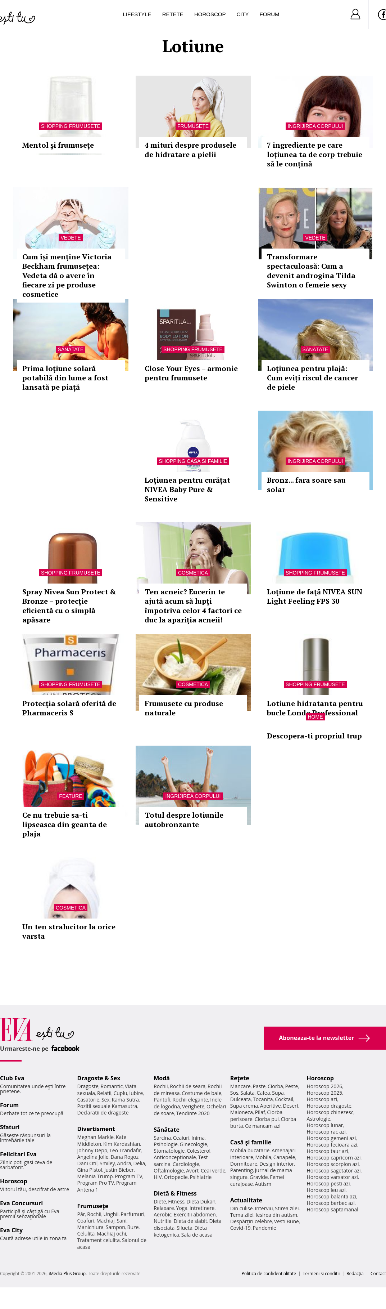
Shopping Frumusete (70, 126)
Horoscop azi (321, 1099)
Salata (247, 1092)
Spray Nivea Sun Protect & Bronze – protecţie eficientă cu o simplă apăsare (69, 606)
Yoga (181, 1208)
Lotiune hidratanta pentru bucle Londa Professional (315, 708)
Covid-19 (240, 1227)
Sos (234, 1092)
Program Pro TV (95, 1182)
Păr (81, 1214)
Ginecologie (193, 1144)
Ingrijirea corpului (315, 126)
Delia (139, 1163)
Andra (124, 1163)
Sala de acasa (197, 1234)
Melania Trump (95, 1176)
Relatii (104, 1093)
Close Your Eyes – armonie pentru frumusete (191, 373)
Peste (291, 1086)
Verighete (193, 1106)
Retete (172, 14)
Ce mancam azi (263, 1125)
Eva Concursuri (21, 1203)
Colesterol (198, 1150)
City (242, 14)
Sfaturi (9, 1127)
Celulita (86, 1233)
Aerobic (163, 1214)
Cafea (263, 1092)
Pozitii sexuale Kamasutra (107, 1106)
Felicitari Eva (18, 1154)
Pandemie (264, 1227)
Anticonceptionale (175, 1157)
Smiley (107, 1163)
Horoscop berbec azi (330, 1202)
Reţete (239, 1078)
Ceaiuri (181, 1137)
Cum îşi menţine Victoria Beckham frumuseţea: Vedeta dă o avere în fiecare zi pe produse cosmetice (67, 275)
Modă (162, 1078)
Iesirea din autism (277, 1214)
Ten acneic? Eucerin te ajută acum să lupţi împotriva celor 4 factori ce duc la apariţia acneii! (193, 606)
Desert (290, 1105)
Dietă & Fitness (175, 1193)
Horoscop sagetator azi (333, 1170)
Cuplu (120, 1093)
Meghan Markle (95, 1137)
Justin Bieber (119, 1169)
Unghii (110, 1214)
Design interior (276, 1163)
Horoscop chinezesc (329, 1112)
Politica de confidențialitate (269, 1273)
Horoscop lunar (324, 1125)
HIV (158, 1177)
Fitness (176, 1201)
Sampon (115, 1227)
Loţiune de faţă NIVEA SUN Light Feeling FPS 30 (314, 596)
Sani (122, 1220)
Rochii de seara (187, 1086)
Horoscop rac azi (326, 1131)
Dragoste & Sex (99, 1078)
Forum (270, 14)
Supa (278, 1092)
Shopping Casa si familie (193, 461)
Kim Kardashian (121, 1143)
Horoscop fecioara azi (331, 1144)
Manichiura (90, 1227)
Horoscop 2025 (324, 1092)
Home (315, 717)
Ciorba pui (267, 1119)
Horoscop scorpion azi (332, 1164)
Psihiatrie (201, 1177)
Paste (259, 1086)
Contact (378, 1273)
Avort (192, 1170)
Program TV (128, 1176)
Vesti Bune (286, 1221)
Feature (70, 796)
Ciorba (275, 1086)
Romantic (112, 1086)
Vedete (70, 238)
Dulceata (240, 1099)
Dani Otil (87, 1163)
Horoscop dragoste (328, 1105)
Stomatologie (169, 1150)
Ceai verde (213, 1170)
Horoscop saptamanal (332, 1209)
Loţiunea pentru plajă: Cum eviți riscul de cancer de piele (312, 377)
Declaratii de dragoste (103, 1112)
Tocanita (263, 1099)
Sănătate (71, 349)
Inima (198, 1137)
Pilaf (260, 1112)
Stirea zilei (287, 1208)
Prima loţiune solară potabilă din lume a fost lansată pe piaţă (65, 377)
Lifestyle (137, 14)
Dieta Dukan (201, 1201)
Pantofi (162, 1099)
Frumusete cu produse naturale (184, 708)
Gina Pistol (89, 1169)
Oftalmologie (169, 1170)
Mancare (240, 1086)
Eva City (11, 1230)
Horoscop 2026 (324, 1086)
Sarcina (162, 1137)
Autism (263, 1183)
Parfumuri (132, 1214)
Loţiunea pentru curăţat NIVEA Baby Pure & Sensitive (187, 489)
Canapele (284, 1157)
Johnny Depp (92, 1150)
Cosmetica (193, 573)
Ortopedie (176, 1177)
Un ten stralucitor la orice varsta (68, 931)
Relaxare (164, 1208)
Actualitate (246, 1200)
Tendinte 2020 (192, 1113)
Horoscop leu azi (325, 1190)
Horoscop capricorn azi (333, 1157)
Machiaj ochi (111, 1233)
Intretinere (202, 1208)
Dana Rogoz (124, 1156)
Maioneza (241, 1112)
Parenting (241, 1170)
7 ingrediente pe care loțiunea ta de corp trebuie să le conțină (314, 154)
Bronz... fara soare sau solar (306, 484)
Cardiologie (186, 1164)
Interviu (264, 1208)
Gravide (259, 1177)
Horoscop (210, 14)
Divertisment (96, 1129)
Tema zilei (242, 1214)
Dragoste (88, 1086)
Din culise (241, 1208)
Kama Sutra (125, 1099)
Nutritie (163, 1221)
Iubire (136, 1093)
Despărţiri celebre (251, 1221)
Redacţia (355, 1273)
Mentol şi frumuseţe (58, 145)
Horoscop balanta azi (331, 1196)
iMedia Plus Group (67, 1273)
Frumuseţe (193, 126)
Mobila (263, 1157)
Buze (132, 1227)
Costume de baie (201, 1093)
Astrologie (318, 1118)
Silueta (184, 1227)
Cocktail (284, 1099)
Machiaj (105, 1220)
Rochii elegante (190, 1099)
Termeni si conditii (321, 1273)
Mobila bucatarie (250, 1150)
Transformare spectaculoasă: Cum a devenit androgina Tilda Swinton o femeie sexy (311, 271)
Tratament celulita (98, 1240)
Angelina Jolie (93, 1156)
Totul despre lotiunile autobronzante (184, 819)
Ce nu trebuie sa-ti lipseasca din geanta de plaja (64, 824)
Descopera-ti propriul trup (314, 736)
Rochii (94, 1214)
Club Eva (12, 1078)
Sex (105, 1099)
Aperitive (270, 1105)
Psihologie (166, 1144)
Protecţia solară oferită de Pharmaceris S (69, 708)
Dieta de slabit (190, 1221)
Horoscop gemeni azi (331, 1138)
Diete (160, 1201)
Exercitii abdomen (195, 1214)
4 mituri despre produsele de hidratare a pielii (190, 149)
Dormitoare (244, 1163)
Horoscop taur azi (327, 1151)
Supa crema (244, 1105)
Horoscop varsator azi (332, 1177)
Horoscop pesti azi (328, 1183)
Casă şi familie (250, 1142)
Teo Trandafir (125, 1150)
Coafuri (86, 1220)
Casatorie (88, 1099)
